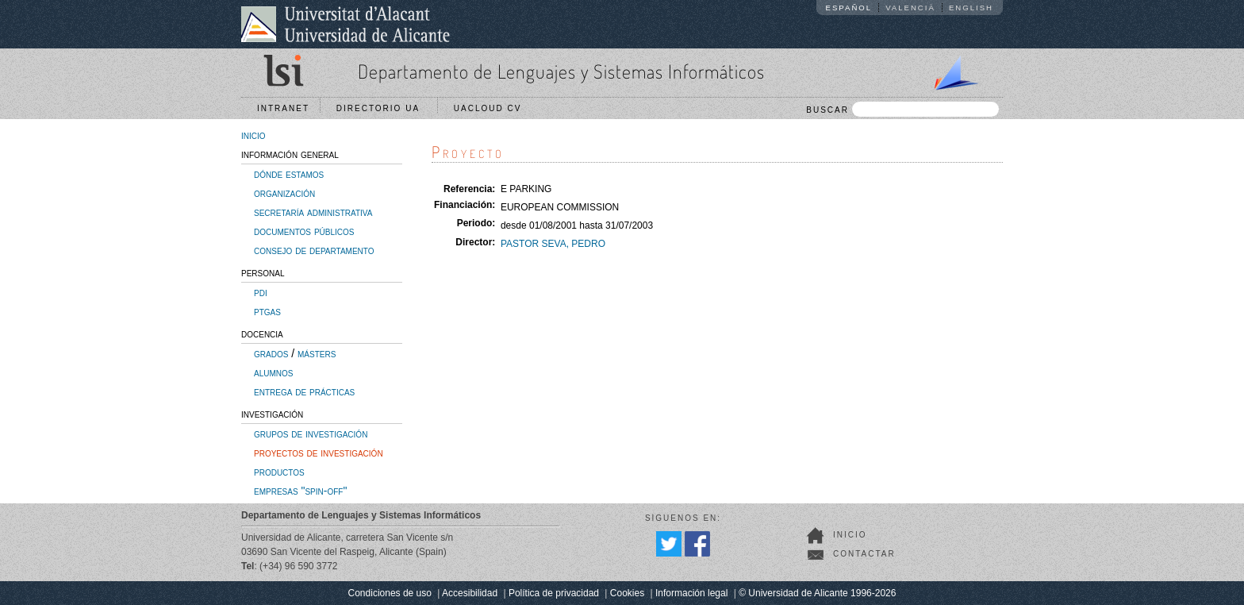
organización (284, 193)
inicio (253, 135)
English (971, 7)
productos (279, 471)
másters (317, 353)
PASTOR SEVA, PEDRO (553, 243)
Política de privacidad (554, 593)
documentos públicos (304, 231)
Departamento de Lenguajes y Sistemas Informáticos (561, 71)
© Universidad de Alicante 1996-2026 (817, 593)
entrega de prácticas (304, 391)
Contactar (864, 553)
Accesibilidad (469, 593)
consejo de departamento (314, 250)
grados (271, 353)
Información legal (691, 593)
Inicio (850, 534)
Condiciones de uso (390, 593)
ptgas (267, 311)
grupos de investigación (310, 433)
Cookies (627, 593)
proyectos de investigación (318, 452)
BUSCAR (902, 109)
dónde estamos (289, 174)
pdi (260, 292)
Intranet (283, 108)
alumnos (273, 372)
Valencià (910, 7)
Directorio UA (381, 108)
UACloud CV (491, 108)
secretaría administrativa (313, 212)
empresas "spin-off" (300, 490)
